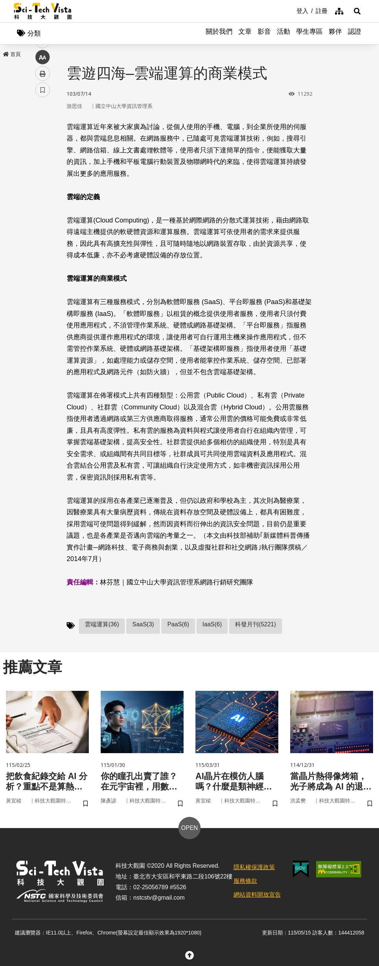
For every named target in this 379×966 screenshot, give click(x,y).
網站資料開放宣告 (257, 896)
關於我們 (219, 33)
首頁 (12, 54)
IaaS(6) (212, 625)
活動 (283, 33)
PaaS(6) (178, 625)
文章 (245, 33)
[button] (356, 11)
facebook (43, 142)
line (40, 174)
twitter (43, 158)
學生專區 (309, 33)
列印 (42, 207)
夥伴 (335, 33)
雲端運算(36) (102, 625)
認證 (354, 33)
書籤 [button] (42, 223)
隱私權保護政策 (254, 868)
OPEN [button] (189, 829)
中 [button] (43, 191)
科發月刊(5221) (255, 625)
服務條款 (245, 882)
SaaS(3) (143, 625)
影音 (264, 33)
